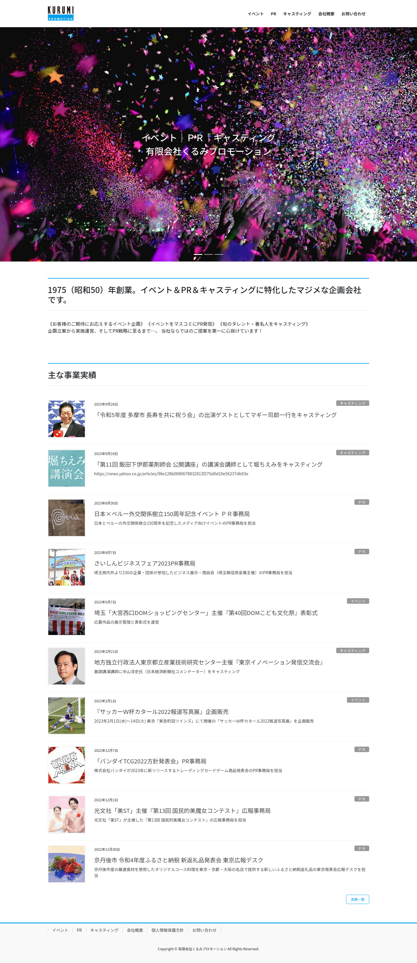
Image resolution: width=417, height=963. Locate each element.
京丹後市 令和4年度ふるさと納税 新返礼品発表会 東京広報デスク (179, 860)
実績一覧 (358, 899)
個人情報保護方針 (167, 930)
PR (79, 930)
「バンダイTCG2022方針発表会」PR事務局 (150, 761)
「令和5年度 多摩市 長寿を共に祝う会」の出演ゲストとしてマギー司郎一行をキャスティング (215, 414)
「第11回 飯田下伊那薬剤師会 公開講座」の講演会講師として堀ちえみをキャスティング (208, 464)
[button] (31, 144)
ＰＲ (362, 502)
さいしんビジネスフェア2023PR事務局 (144, 563)
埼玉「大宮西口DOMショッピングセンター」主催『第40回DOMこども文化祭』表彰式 (206, 612)
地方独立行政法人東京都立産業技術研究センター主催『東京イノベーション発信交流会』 (210, 662)
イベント (358, 601)
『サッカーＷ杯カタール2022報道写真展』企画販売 (161, 711)
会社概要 (135, 930)
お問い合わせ (204, 930)
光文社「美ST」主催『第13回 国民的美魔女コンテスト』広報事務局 (182, 810)
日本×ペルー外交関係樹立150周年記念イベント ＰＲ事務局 (172, 513)
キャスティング (352, 403)
